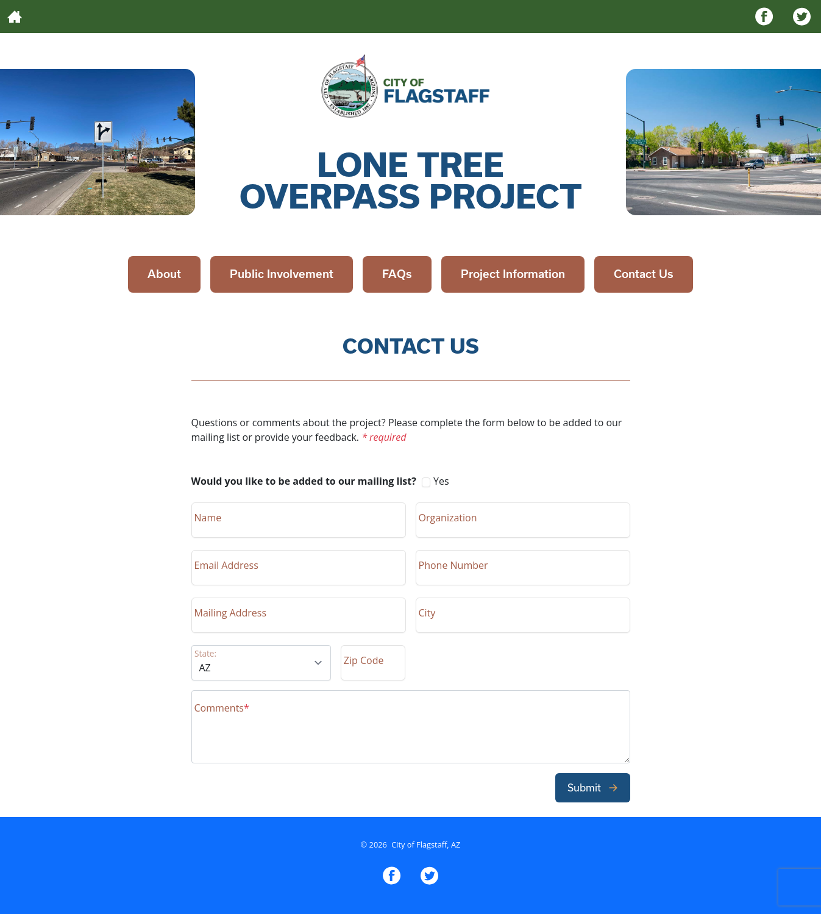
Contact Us (644, 274)
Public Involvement (281, 274)
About (164, 274)
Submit (592, 787)
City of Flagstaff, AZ (425, 844)
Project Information (513, 274)
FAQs (397, 274)
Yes (320, 481)
